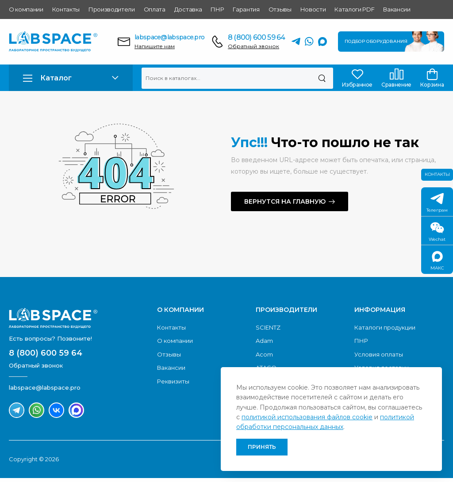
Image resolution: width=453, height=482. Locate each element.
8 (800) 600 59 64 (256, 37)
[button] (71, 78)
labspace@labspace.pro (169, 37)
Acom (264, 354)
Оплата (154, 9)
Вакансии (396, 9)
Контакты (66, 9)
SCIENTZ (268, 327)
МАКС (437, 261)
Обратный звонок (253, 46)
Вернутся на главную (285, 201)
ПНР (217, 9)
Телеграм (437, 203)
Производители (111, 9)
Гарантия (246, 9)
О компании (26, 9)
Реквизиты (173, 381)
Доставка (188, 9)
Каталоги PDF (354, 9)
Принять (262, 447)
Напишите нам (154, 46)
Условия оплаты (378, 354)
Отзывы (280, 9)
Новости (313, 9)
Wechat (437, 232)
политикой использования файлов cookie (307, 417)
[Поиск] (322, 78)
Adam (264, 340)
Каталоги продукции (384, 327)
